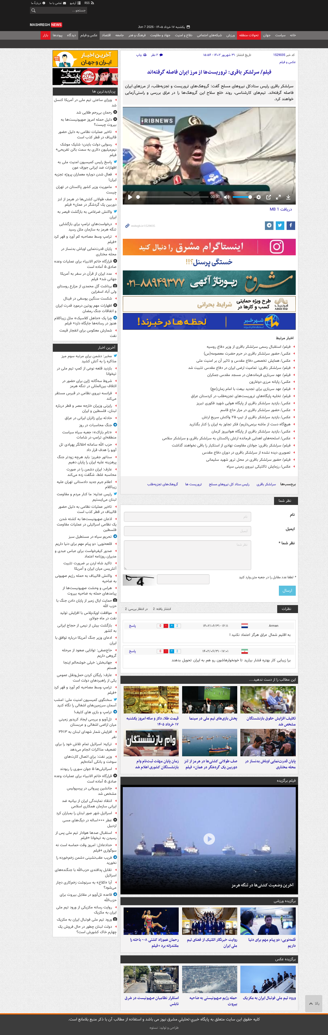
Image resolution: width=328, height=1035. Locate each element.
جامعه (119, 35)
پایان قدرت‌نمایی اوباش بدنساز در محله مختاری (270, 764)
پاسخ (132, 625)
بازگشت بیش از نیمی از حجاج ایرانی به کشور (86, 628)
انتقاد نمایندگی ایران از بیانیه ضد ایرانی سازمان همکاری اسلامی (89, 803)
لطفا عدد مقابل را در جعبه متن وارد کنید (267, 577)
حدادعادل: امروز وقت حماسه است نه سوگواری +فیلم (86, 847)
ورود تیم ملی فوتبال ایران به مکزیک (269, 998)
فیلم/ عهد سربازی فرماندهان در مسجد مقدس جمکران (249, 375)
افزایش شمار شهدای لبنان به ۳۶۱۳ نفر (87, 734)
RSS (89, 3)
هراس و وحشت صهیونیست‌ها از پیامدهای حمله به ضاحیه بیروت (89, 590)
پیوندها (58, 35)
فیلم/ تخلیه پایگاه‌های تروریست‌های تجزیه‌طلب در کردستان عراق (241, 396)
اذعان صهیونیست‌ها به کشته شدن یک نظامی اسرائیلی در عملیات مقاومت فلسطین (86, 524)
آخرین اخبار (106, 348)
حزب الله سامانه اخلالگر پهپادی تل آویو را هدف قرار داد (87, 447)
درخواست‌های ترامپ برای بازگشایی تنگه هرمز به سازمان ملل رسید (87, 226)
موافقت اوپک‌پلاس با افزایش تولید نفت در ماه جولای (88, 615)
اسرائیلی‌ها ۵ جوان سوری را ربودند (86, 769)
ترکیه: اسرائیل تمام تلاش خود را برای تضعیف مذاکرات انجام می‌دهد (85, 746)
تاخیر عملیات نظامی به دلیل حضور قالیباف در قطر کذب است (87, 134)
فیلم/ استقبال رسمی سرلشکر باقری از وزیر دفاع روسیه (249, 346)
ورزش (230, 35)
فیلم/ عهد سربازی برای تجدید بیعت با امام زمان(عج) (250, 389)
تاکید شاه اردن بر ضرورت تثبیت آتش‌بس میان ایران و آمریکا (89, 566)
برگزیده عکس (285, 959)
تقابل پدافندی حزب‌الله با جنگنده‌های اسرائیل (85, 872)
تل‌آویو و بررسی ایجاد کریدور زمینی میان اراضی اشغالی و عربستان (87, 722)
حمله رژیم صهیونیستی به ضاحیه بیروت (213, 1001)
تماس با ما (58, 3)
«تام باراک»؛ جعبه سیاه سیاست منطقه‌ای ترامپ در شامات (89, 435)
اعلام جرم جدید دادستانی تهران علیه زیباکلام (86, 484)
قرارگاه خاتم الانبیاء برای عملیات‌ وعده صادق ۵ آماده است (85, 264)
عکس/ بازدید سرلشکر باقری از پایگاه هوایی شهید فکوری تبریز (243, 403)
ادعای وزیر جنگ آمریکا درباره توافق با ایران (85, 640)
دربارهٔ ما (38, 3)
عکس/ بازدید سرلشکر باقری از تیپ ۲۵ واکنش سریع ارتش (246, 417)
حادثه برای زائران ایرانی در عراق (88, 418)
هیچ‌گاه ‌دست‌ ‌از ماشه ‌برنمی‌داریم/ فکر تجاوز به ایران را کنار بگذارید (240, 424)
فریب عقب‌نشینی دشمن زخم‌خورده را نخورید (86, 860)
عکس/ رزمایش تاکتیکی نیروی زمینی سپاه (259, 466)
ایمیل (290, 529)
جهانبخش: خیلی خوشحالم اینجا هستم (89, 665)
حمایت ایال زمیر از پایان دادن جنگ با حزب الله (86, 603)
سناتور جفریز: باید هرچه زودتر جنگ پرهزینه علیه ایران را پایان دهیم (86, 459)
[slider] (172, 197)
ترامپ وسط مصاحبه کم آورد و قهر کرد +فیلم (85, 239)
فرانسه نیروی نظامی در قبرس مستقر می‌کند (85, 396)
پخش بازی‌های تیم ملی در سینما (213, 718)
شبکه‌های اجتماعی (209, 35)
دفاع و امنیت (183, 35)
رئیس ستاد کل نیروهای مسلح (229, 484)
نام (292, 515)
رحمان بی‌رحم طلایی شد (94, 112)
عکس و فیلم (89, 35)
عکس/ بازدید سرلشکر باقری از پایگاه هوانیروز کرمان (251, 431)
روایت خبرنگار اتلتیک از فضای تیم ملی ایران (212, 943)
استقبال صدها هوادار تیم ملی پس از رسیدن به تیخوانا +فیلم (85, 835)
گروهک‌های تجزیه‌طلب (162, 484)
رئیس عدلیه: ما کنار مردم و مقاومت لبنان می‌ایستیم (86, 497)
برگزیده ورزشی (285, 901)
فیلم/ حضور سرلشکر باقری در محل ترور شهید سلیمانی (248, 459)
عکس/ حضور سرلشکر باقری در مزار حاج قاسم (255, 410)
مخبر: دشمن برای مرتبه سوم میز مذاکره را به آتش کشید (88, 358)
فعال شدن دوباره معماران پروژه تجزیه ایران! (85, 177)
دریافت (281, 209)
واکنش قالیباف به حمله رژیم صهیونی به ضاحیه (85, 578)
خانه (293, 35)
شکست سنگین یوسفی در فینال (87, 298)
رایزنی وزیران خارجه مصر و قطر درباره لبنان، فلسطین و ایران (86, 408)
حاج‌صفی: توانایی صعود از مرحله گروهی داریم (89, 653)
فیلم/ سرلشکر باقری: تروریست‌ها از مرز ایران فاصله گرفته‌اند (209, 72)
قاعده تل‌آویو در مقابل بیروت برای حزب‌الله (88, 897)
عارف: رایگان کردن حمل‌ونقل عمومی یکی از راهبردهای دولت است (86, 677)
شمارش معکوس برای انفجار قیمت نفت (87, 333)
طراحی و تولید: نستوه (164, 1027)
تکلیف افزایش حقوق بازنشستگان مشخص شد (271, 721)
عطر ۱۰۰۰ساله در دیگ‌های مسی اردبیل (89, 823)
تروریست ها (193, 484)
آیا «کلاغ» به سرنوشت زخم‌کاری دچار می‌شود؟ (86, 885)
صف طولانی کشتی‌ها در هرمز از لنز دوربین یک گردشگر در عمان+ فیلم (210, 764)
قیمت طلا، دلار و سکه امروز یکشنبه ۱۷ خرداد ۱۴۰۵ (152, 721)
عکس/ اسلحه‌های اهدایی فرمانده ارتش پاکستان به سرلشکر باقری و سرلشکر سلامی (226, 438)
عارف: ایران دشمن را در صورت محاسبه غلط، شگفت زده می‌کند (91, 472)
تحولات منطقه (249, 35)
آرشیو (75, 3)
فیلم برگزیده (286, 781)
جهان (267, 35)
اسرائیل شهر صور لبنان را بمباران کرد (84, 813)
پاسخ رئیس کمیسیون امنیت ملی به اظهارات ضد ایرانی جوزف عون (87, 164)
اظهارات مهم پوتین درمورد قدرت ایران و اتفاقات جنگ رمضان (86, 308)
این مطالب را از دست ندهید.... (272, 680)
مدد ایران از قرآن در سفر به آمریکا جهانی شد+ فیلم (88, 276)
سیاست (280, 35)
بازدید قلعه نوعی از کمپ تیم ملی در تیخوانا (86, 371)
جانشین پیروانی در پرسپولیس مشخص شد (91, 791)
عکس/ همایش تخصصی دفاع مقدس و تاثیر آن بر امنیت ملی (243, 360)
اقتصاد (106, 35)
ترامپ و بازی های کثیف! (93, 712)
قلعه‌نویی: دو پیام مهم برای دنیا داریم (272, 943)
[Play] (130, 197)
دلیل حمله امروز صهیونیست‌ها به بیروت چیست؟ (88, 122)
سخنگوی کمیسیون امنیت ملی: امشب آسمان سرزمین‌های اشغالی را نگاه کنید (85, 702)
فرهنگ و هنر (137, 35)
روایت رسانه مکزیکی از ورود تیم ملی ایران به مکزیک (86, 910)
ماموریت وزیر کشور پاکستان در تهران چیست (86, 189)
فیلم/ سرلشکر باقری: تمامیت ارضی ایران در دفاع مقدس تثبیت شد (239, 368)
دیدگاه (71, 35)
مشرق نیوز (255, 14)
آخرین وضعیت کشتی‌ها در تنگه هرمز (262, 885)
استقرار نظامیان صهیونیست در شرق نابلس (152, 1001)
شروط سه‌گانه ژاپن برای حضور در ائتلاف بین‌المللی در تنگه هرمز (89, 383)
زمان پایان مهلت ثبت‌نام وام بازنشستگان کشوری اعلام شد (157, 764)
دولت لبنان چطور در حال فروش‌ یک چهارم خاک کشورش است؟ (87, 929)
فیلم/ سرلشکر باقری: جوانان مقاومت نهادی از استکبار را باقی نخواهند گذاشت (231, 445)
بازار (45, 35)
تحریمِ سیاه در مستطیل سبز (90, 536)
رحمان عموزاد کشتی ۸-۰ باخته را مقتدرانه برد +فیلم (154, 943)
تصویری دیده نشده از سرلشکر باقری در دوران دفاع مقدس (246, 452)
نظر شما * (287, 543)
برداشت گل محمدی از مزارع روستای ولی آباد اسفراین (86, 289)
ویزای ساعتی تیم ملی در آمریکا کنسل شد (85, 102)
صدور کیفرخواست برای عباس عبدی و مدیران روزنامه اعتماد (85, 553)
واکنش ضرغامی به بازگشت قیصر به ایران (86, 214)
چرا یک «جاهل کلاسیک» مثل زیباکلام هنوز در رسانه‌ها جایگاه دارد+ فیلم (85, 321)
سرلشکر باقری (266, 484)
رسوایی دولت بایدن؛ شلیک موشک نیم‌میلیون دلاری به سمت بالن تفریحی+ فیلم (86, 150)
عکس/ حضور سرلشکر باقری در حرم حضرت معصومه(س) (247, 353)
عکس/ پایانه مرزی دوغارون (270, 382)
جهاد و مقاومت (160, 35)
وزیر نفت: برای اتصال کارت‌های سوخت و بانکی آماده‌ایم (90, 759)
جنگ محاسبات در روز (95, 425)
